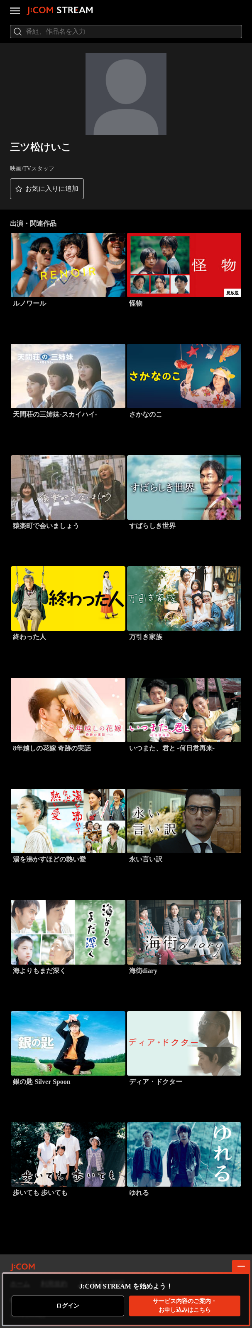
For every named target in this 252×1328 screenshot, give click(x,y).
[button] (47, 188)
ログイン (67, 1306)
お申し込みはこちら (185, 1305)
